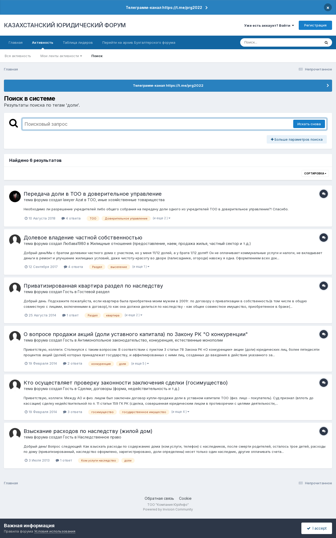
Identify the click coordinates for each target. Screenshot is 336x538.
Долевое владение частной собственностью (83, 237)
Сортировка (315, 173)
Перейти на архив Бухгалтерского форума (138, 42)
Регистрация (315, 25)
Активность (42, 44)
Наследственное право (99, 437)
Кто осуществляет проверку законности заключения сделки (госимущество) (126, 383)
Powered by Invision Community (168, 509)
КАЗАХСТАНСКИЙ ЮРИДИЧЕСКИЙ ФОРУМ (65, 25)
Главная (16, 42)
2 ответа (72, 363)
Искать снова (309, 124)
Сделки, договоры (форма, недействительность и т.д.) (129, 388)
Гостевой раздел (93, 291)
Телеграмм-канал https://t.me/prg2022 (164, 7)
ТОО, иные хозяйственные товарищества (126, 199)
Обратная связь (159, 498)
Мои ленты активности (61, 56)
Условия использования (54, 531)
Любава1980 (74, 243)
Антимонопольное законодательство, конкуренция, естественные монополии (150, 340)
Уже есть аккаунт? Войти (269, 25)
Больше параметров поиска (297, 139)
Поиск (97, 56)
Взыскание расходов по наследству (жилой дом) (88, 431)
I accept (317, 528)
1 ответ (70, 315)
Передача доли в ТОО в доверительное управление (93, 194)
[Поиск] (270, 42)
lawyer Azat (73, 199)
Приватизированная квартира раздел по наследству (93, 286)
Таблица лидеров (78, 42)
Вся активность (18, 56)
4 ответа (71, 218)
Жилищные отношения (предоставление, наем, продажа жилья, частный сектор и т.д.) (170, 243)
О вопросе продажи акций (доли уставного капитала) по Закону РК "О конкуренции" (136, 334)
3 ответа (72, 412)
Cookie (185, 498)
